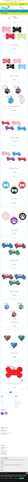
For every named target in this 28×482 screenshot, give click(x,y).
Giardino (21, 459)
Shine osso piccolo (14, 291)
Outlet (2, 403)
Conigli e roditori (15, 459)
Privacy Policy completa (12, 480)
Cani (1, 459)
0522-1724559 (4, 431)
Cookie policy (17, 407)
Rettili (18, 459)
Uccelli (5, 459)
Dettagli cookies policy (4, 480)
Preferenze (7, 478)
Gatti (3, 459)
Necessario (3, 478)
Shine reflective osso (14, 383)
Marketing (16, 478)
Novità (2, 401)
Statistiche (12, 478)
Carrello (16, 398)
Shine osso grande (14, 260)
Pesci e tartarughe (9, 459)
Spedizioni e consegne (18, 403)
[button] (22, 8)
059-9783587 (4, 449)
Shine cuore (14, 353)
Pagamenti (16, 404)
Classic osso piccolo (14, 168)
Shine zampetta (14, 322)
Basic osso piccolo (14, 75)
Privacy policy (17, 406)
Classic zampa (14, 229)
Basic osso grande (14, 45)
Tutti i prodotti (3, 398)
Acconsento (21, 478)
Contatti (2, 404)
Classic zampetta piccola (14, 106)
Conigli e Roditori (6, 464)
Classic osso (14, 199)
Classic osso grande (14, 137)
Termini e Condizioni (18, 401)
